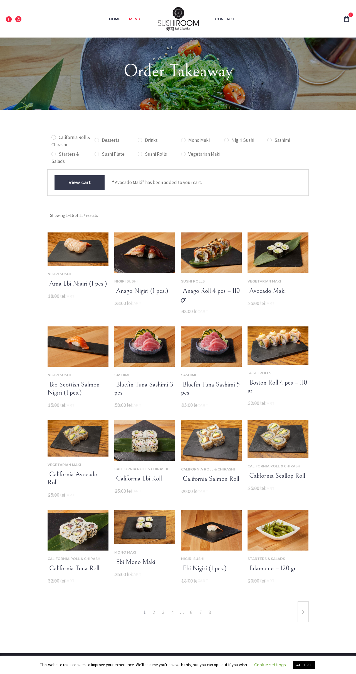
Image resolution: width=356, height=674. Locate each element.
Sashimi (121, 375)
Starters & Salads (266, 559)
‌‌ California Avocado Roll (72, 478)
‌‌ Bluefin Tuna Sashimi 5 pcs (210, 389)
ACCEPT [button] (304, 665)
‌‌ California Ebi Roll (138, 478)
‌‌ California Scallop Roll (276, 476)
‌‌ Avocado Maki (267, 291)
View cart (79, 182)
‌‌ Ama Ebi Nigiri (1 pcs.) (77, 284)
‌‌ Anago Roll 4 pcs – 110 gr (210, 295)
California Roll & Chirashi (141, 469)
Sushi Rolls (193, 281)
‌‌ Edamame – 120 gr (272, 568)
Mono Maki (125, 552)
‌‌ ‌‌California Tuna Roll (73, 568)
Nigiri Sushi (59, 274)
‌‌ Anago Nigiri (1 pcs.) (141, 291)
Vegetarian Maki (264, 281)
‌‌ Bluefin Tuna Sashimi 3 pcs (143, 389)
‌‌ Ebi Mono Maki (134, 562)
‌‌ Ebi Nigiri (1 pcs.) (204, 568)
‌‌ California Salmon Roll (210, 479)
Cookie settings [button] (270, 664)
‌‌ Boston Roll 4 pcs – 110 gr (277, 387)
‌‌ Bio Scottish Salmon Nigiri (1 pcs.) (74, 389)
